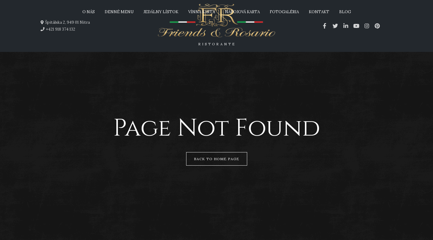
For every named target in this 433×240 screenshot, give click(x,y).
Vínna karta (201, 11)
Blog (345, 11)
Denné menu (119, 11)
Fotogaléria (284, 11)
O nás (88, 11)
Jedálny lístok (160, 11)
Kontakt (319, 11)
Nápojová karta (242, 11)
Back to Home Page (216, 159)
